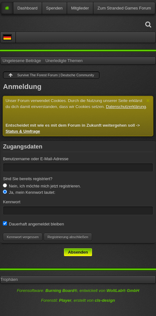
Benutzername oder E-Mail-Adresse (35, 158)
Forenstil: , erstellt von (78, 300)
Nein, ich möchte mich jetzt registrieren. (42, 185)
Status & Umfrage (22, 131)
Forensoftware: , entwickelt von (78, 290)
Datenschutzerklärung (126, 106)
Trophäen (9, 279)
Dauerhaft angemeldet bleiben (33, 223)
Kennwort (11, 201)
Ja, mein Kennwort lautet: (29, 192)
